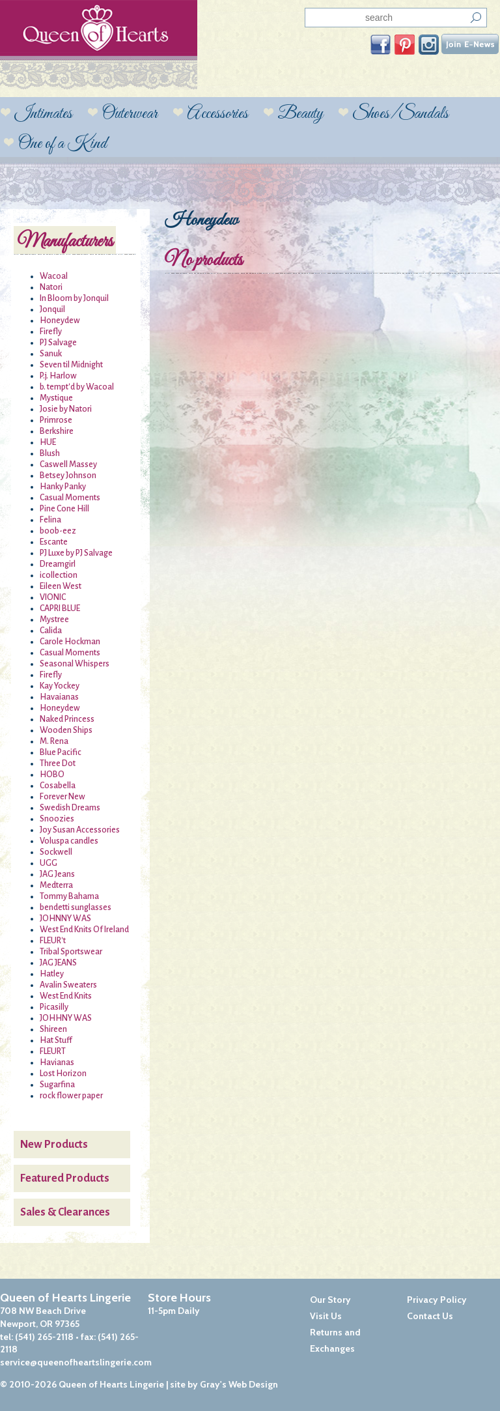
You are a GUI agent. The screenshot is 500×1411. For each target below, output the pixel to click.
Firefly (51, 331)
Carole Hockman (70, 641)
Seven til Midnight (71, 364)
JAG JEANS (58, 962)
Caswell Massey (68, 464)
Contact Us (430, 1316)
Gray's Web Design (239, 1384)
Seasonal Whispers (74, 663)
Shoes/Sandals (400, 114)
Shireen (53, 1029)
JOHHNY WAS (66, 1018)
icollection (58, 575)
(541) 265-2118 (44, 1337)
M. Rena (54, 741)
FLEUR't (53, 940)
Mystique (56, 398)
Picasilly (54, 1007)
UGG (48, 863)
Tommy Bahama (69, 896)
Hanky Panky (63, 486)
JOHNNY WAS (65, 918)
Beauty (300, 114)
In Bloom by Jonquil (74, 298)
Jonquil (52, 309)
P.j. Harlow (58, 375)
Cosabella (58, 785)
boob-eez (58, 530)
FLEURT (53, 1051)
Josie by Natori (66, 409)
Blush (50, 453)
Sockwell (56, 852)
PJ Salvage (58, 342)
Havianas (57, 1062)
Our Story (330, 1299)
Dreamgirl (58, 564)
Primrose (56, 420)
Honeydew (60, 320)
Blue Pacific (60, 752)
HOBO (52, 774)
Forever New (62, 796)
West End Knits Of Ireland (84, 929)
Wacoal (54, 276)
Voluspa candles (69, 841)
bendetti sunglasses (75, 907)
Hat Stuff (56, 1040)
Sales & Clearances (65, 1212)
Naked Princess (67, 719)
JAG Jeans (57, 874)
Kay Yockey (59, 686)
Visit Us (326, 1316)
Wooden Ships (66, 730)
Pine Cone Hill (64, 508)
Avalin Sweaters (68, 985)
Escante (54, 542)
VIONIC (53, 597)
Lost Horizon (63, 1073)
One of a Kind (62, 144)
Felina (50, 519)
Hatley (52, 973)
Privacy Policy (437, 1299)
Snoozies (57, 818)
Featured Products (64, 1178)
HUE (48, 442)
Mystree (54, 619)
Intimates (43, 114)
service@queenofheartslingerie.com (76, 1362)
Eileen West (60, 586)
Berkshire (57, 431)
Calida (51, 630)
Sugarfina (57, 1084)
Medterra (56, 885)
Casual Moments (70, 497)
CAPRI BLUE (60, 608)
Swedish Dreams (70, 807)
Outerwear (130, 114)
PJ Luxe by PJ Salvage (76, 553)
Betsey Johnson (68, 475)
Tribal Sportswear (71, 951)
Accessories (217, 114)
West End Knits (66, 996)
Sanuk (51, 353)
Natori (51, 287)
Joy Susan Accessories (80, 829)
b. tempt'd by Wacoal (77, 387)
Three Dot (58, 763)
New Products (54, 1144)
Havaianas (59, 697)
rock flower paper (71, 1095)
